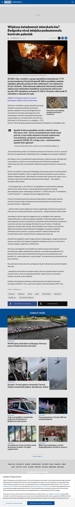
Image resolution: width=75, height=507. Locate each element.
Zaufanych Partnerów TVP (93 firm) (40, 486)
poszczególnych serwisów (52, 494)
